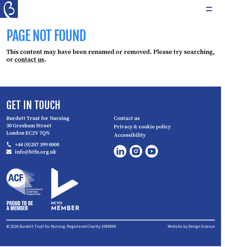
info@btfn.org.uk (31, 151)
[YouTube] (151, 151)
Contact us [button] (127, 118)
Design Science (201, 226)
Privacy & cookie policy (142, 126)
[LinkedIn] (120, 151)
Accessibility (130, 135)
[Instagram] (136, 151)
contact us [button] (29, 59)
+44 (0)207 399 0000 (32, 144)
